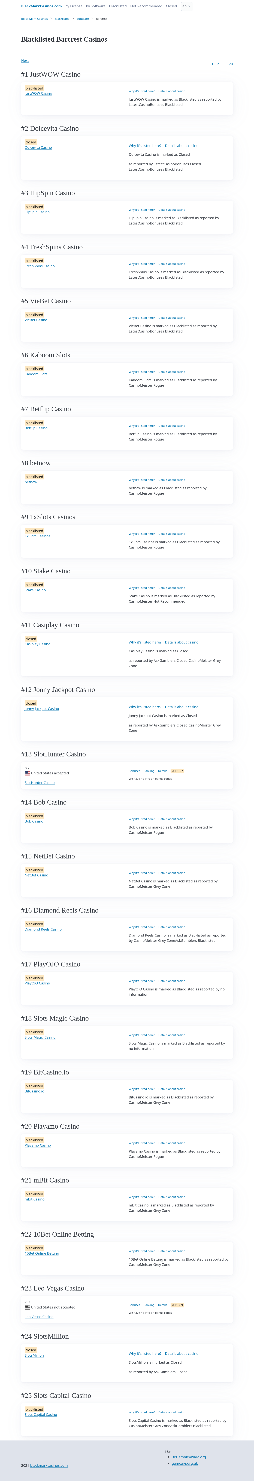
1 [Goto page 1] (212, 64)
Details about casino (171, 91)
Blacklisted (118, 6)
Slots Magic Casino (40, 1037)
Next (25, 60)
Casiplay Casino (37, 644)
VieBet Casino (36, 320)
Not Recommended (146, 6)
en (185, 6)
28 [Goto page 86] (231, 64)
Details (162, 771)
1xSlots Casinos (37, 536)
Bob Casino (34, 821)
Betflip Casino (36, 428)
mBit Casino (34, 1199)
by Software (96, 6)
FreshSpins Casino (40, 266)
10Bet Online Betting (42, 1253)
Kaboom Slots (36, 374)
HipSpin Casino (37, 212)
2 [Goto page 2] (218, 64)
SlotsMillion (34, 1355)
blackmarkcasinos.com (49, 1465)
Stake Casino (35, 590)
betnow (31, 482)
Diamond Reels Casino (43, 929)
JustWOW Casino (38, 93)
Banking (149, 771)
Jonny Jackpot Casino (42, 708)
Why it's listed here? (142, 91)
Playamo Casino (38, 1145)
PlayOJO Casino (37, 983)
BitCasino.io (34, 1091)
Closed (171, 6)
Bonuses (134, 771)
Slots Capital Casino (41, 1414)
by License (73, 6)
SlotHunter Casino (40, 782)
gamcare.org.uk (185, 1463)
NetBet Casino (36, 875)
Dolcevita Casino (38, 147)
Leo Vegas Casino (39, 1316)
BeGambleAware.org (189, 1457)
